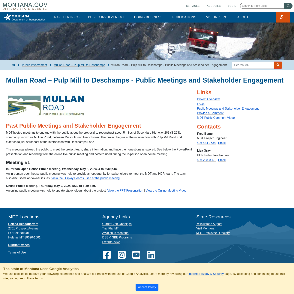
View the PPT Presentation (125, 190)
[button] (283, 17)
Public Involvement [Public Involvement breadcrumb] (34, 65)
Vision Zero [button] (216, 17)
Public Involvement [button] (106, 17)
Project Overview (208, 99)
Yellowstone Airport (209, 224)
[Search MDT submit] (278, 65)
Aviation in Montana (115, 233)
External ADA (111, 242)
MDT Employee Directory (213, 233)
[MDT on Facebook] (107, 254)
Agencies (214, 6)
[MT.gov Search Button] (288, 6)
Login (232, 6)
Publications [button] (184, 17)
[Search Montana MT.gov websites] (266, 6)
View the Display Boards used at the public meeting (85, 178)
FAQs (201, 103)
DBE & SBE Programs (117, 237)
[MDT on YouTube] (136, 254)
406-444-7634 (206, 142)
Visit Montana (205, 228)
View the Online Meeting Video (166, 190)
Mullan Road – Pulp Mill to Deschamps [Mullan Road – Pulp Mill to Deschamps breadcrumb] (79, 65)
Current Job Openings (117, 224)
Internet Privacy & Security (206, 273)
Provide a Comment (210, 113)
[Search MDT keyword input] (253, 65)
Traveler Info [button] (65, 17)
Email (222, 142)
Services (193, 6)
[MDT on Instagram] (122, 254)
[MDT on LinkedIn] (151, 254)
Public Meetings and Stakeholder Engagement (228, 108)
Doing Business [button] (148, 17)
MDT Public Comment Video (216, 117)
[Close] (147, 287)
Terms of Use (17, 252)
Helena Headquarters (23, 224)
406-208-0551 (206, 160)
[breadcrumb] (13, 65)
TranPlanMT (110, 228)
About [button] (243, 17)
